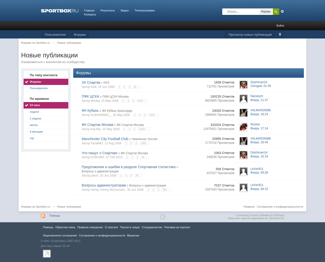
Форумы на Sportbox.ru (35, 206)
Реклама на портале (177, 227)
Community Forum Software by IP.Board (259, 215)
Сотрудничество (152, 227)
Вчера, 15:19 (259, 156)
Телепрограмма (144, 10)
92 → (137, 87)
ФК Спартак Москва (97, 125)
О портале (111, 227)
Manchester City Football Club (105, 139)
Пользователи (55, 35)
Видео (125, 10)
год (32, 138)
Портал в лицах (130, 227)
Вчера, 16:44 (259, 142)
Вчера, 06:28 (259, 172)
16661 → (144, 129)
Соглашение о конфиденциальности (280, 206)
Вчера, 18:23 (259, 114)
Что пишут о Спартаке (99, 153)
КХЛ (106, 82)
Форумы (80, 35)
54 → (145, 157)
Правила (249, 206)
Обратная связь (65, 227)
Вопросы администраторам (104, 185)
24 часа (35, 105)
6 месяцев (36, 131)
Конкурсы (90, 14)
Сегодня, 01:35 (261, 86)
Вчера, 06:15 (259, 189)
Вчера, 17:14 (259, 128)
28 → (139, 175)
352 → (166, 189)
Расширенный (282, 11)
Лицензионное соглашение (60, 235)
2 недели (35, 118)
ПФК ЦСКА (90, 96)
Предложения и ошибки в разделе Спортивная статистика (129, 167)
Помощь (55, 215)
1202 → (153, 115)
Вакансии (133, 235)
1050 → (145, 143)
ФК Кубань (90, 110)
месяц (33, 124)
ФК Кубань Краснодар (117, 110)
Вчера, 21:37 (259, 100)
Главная (89, 10)
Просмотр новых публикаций (250, 35)
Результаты (107, 10)
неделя (34, 111)
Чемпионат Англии (144, 139)
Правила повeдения (90, 227)
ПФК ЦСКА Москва (116, 96)
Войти (280, 25)
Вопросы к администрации (100, 171)
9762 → (142, 101)
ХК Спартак (91, 82)
